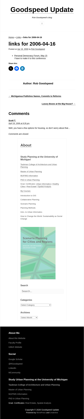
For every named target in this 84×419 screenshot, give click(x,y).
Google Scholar (16, 359)
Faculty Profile (15, 343)
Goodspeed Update (41, 9)
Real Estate (31, 186)
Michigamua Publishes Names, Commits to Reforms (35, 96)
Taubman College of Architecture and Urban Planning (34, 385)
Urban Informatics (43, 184)
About (26, 145)
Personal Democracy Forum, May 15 (30, 56)
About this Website (17, 338)
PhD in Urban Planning (30, 180)
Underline (54, 413)
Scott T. (12, 120)
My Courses (26, 191)
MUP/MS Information (29, 176)
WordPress (41, 413)
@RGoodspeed (16, 364)
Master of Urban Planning (31, 171)
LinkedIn (12, 368)
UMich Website (15, 347)
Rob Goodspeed (38, 49)
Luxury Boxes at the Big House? (58, 104)
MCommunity (14, 372)
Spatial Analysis (44, 186)
